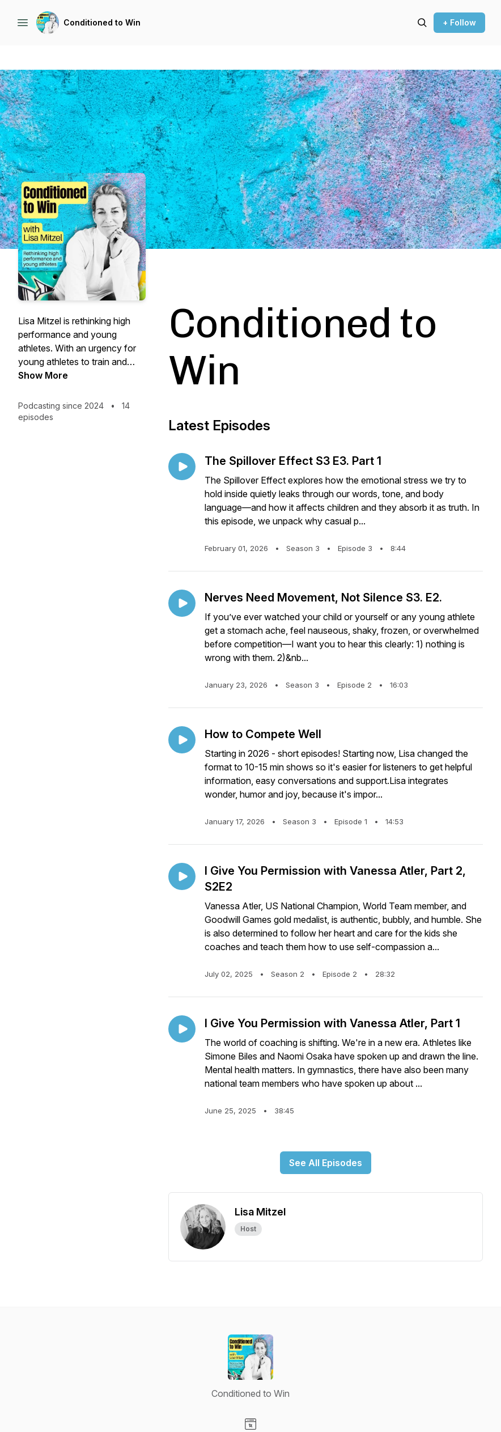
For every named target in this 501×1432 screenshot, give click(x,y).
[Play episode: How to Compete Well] (182, 739)
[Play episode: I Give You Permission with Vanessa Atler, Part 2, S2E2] (182, 876)
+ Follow (459, 22)
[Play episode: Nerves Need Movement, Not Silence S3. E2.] (182, 603)
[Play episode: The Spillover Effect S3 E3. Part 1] (182, 466)
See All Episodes (325, 1162)
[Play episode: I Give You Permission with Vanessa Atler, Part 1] (182, 1029)
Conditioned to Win (102, 22)
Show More (43, 375)
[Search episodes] (422, 22)
